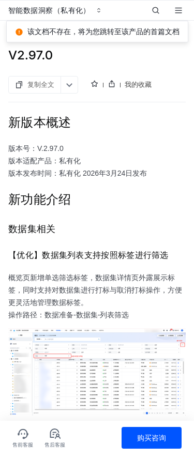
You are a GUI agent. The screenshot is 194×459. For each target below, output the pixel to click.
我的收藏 (138, 84)
